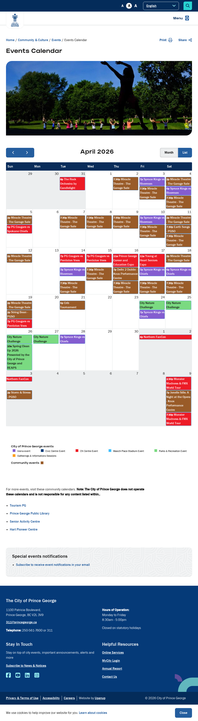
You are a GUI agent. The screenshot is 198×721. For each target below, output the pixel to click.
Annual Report (112, 669)
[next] (27, 152)
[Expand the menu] (181, 18)
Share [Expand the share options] (185, 40)
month (169, 153)
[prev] (13, 152)
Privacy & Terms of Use (22, 698)
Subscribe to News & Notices (26, 666)
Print (166, 40)
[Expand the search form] (187, 6)
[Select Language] (161, 6)
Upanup (100, 698)
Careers (69, 698)
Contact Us (109, 677)
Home (10, 40)
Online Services (113, 653)
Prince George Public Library (30, 513)
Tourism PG (18, 506)
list (185, 153)
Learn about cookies (93, 713)
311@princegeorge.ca (21, 622)
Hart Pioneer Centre (24, 529)
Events (56, 40)
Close (183, 713)
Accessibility (51, 698)
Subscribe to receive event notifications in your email (53, 565)
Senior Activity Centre (25, 522)
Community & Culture (33, 40)
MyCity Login (111, 661)
